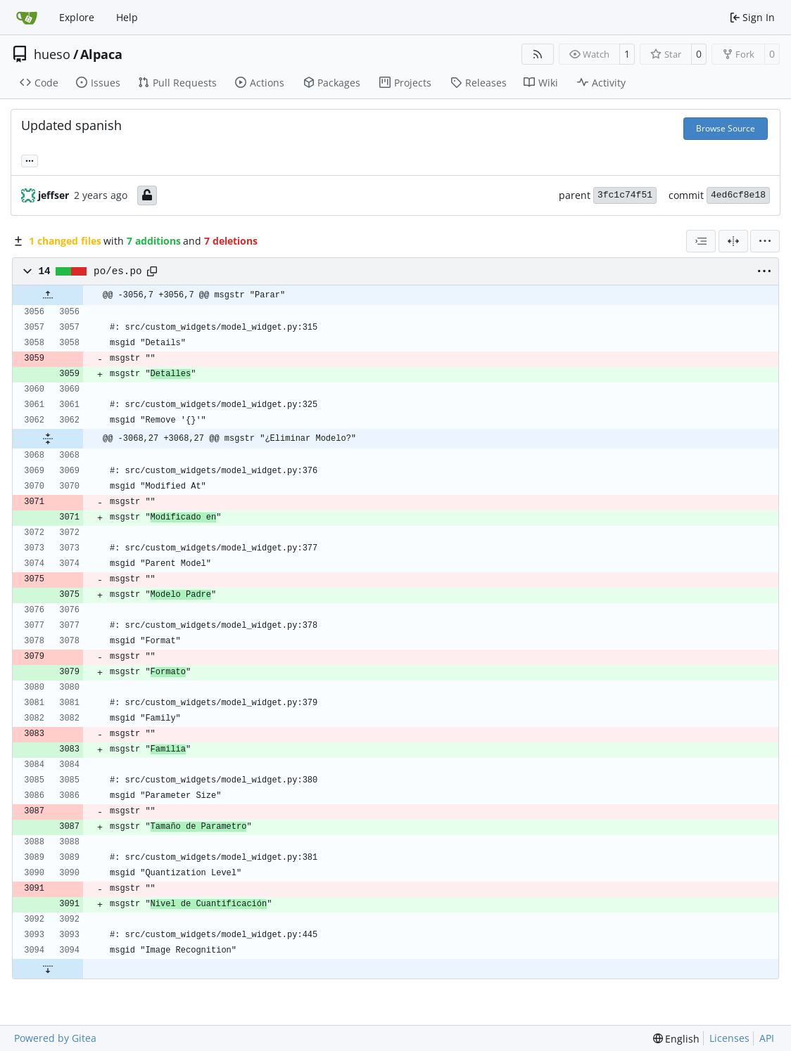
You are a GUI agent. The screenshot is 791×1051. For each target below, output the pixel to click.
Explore (76, 17)
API (766, 1038)
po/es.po (117, 271)
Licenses (729, 1038)
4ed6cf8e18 (738, 195)
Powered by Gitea (55, 1038)
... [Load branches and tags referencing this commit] (29, 160)
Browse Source (725, 128)
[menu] (765, 241)
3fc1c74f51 (624, 195)
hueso (52, 54)
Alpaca (101, 54)
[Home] (26, 17)
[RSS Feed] (537, 54)
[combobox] (701, 241)
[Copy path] (152, 271)
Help (127, 17)
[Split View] (733, 241)
